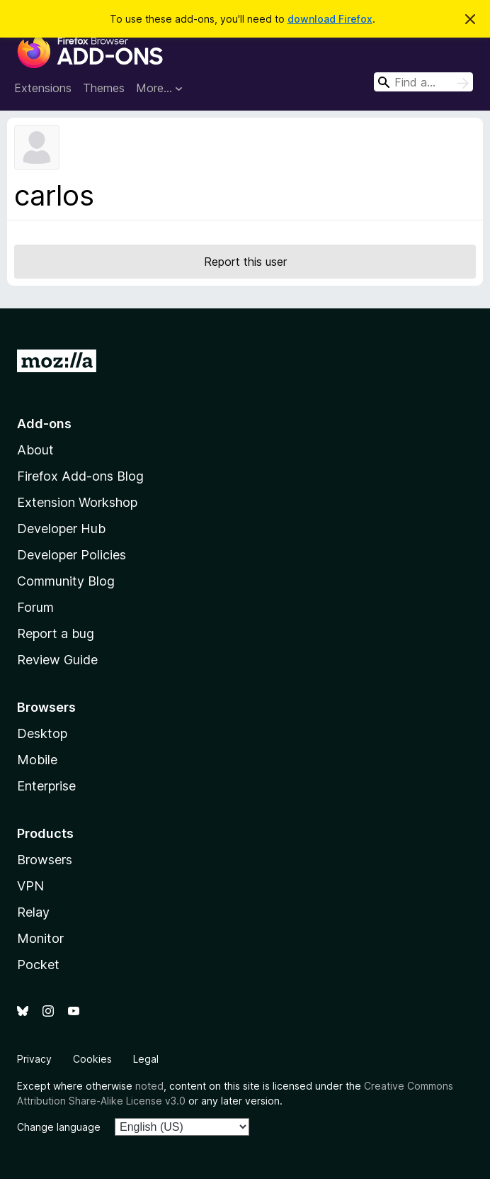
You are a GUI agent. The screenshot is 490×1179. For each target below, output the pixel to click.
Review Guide (57, 659)
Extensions (43, 88)
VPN (30, 885)
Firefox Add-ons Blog (80, 476)
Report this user (245, 262)
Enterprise (46, 785)
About (35, 449)
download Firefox (329, 19)
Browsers (44, 859)
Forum (35, 607)
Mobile (37, 759)
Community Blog (66, 581)
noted (149, 1086)
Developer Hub (61, 528)
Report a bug (55, 633)
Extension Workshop (77, 502)
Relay (33, 912)
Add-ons (44, 423)
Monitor (40, 938)
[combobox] (423, 81)
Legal (146, 1059)
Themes (104, 88)
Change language (59, 1127)
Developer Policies (71, 554)
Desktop (42, 733)
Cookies (92, 1059)
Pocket (38, 964)
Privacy (34, 1059)
